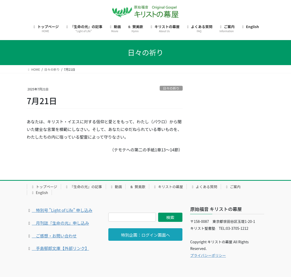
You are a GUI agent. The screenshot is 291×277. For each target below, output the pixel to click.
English (39, 192)
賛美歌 (137, 186)
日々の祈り (171, 88)
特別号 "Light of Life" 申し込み (62, 210)
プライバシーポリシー (208, 255)
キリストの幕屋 (168, 186)
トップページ (44, 186)
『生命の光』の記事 (83, 186)
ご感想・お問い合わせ (54, 236)
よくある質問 (203, 186)
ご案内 (233, 186)
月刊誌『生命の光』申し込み (60, 223)
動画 (116, 186)
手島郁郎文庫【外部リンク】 (60, 248)
